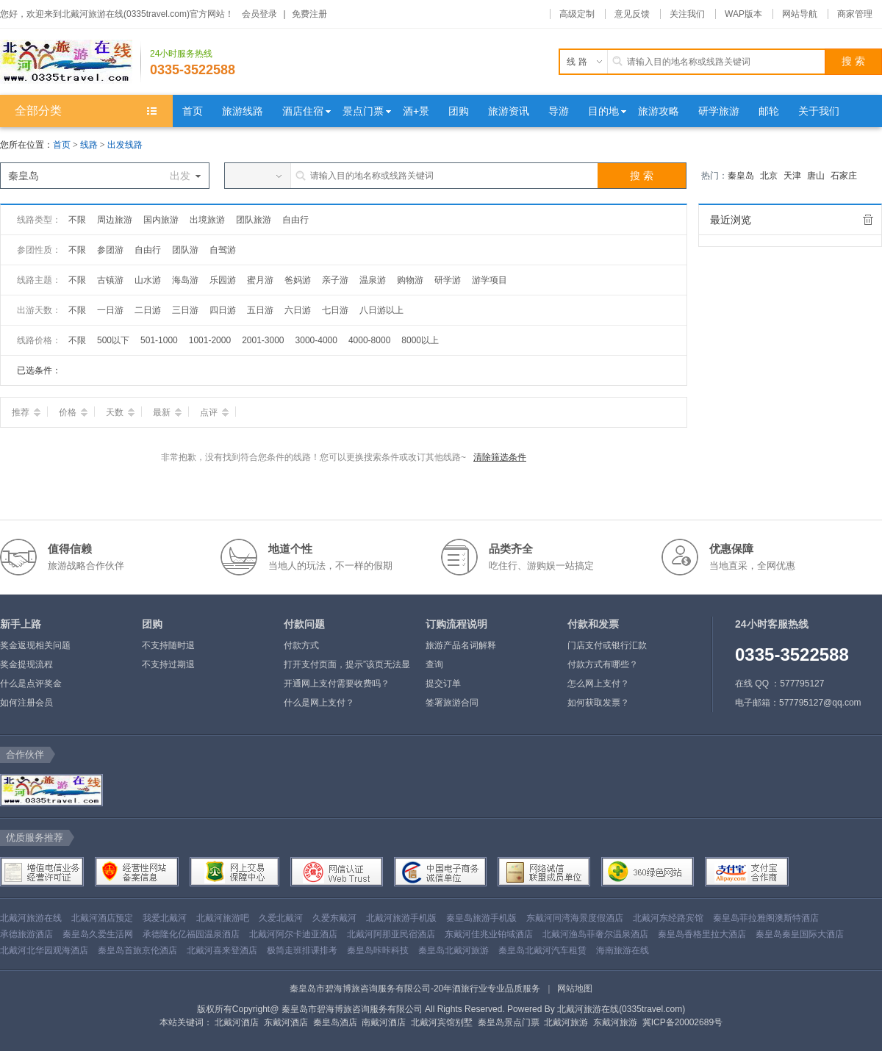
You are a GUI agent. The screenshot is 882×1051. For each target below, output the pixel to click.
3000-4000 (316, 340)
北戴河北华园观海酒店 (44, 950)
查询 (434, 664)
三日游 (185, 310)
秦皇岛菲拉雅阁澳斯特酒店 (766, 918)
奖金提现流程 (26, 664)
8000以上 (420, 340)
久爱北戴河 (281, 918)
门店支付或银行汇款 (607, 645)
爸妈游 (297, 280)
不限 (77, 220)
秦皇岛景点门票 (508, 1022)
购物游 (410, 280)
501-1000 (159, 340)
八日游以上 (381, 310)
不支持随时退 (168, 645)
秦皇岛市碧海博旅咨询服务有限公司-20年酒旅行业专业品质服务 (415, 988)
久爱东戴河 (334, 918)
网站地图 (574, 988)
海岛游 (185, 280)
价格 (73, 412)
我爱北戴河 (165, 918)
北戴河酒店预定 (102, 918)
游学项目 (489, 280)
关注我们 (687, 14)
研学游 (447, 280)
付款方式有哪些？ (602, 664)
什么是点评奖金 (31, 683)
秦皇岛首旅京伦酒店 (137, 950)
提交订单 (443, 683)
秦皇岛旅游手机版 (481, 918)
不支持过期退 (168, 664)
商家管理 (854, 14)
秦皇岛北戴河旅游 (453, 950)
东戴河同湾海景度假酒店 (574, 918)
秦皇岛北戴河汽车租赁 (542, 950)
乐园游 (222, 280)
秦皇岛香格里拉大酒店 (702, 934)
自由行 (295, 220)
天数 (120, 412)
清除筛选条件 (499, 457)
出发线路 (125, 145)
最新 (167, 412)
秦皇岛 (741, 176)
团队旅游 (253, 220)
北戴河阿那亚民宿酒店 (391, 934)
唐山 (816, 176)
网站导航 (799, 14)
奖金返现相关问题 (35, 645)
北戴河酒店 (237, 1022)
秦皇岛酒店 (335, 1022)
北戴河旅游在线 (31, 918)
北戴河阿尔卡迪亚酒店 (293, 934)
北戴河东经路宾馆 (668, 918)
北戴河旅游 (566, 1022)
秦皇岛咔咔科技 (378, 950)
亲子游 (335, 280)
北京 (769, 176)
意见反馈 (632, 14)
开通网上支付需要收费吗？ (337, 683)
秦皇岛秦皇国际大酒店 (800, 934)
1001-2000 (210, 340)
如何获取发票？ (598, 702)
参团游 (110, 250)
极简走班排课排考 (302, 950)
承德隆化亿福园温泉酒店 (191, 934)
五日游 (260, 310)
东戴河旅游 (615, 1022)
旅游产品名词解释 (461, 645)
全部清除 (868, 219)
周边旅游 (114, 220)
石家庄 (844, 176)
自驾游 (222, 250)
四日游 (222, 310)
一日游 (110, 310)
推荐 (26, 412)
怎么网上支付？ (598, 683)
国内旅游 (161, 220)
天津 (792, 176)
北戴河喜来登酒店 (222, 950)
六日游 (297, 310)
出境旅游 (207, 220)
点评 (214, 412)
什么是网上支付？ (319, 702)
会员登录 (259, 14)
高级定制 (577, 14)
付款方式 (301, 645)
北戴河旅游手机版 (401, 918)
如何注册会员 (26, 702)
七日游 (335, 310)
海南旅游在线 (622, 950)
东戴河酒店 (286, 1022)
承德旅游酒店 (26, 934)
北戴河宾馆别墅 (442, 1022)
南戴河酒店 (384, 1022)
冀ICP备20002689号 (682, 1022)
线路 (90, 145)
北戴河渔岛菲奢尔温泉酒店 (595, 934)
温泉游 (372, 280)
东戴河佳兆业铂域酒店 (489, 934)
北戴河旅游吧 (222, 918)
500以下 (113, 340)
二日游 (148, 310)
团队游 (185, 250)
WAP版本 (743, 14)
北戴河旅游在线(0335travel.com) (621, 1009)
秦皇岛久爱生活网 (97, 934)
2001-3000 (263, 340)
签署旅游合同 (452, 702)
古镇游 (110, 280)
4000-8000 (369, 340)
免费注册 (309, 14)
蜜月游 (260, 280)
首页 (62, 145)
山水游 (148, 280)
